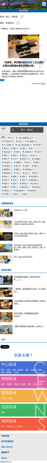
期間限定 (7, 169)
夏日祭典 (7, 152)
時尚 (27, 162)
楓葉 (17, 169)
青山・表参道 (18, 370)
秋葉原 (9, 384)
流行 (26, 173)
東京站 (17, 384)
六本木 (16, 372)
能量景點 (34, 180)
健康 (5, 148)
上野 (3, 384)
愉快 (5, 159)
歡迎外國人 (28, 169)
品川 (3, 426)
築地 (29, 384)
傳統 (14, 148)
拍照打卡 (25, 159)
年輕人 (24, 155)
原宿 (8, 370)
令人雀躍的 (8, 145)
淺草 (40, 384)
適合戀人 (7, 190)
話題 (14, 183)
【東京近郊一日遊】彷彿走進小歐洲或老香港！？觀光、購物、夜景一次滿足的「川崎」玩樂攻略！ (29, 247)
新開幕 (18, 162)
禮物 (23, 176)
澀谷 (27, 370)
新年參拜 (7, 162)
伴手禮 (37, 145)
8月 (11, 138)
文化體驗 (37, 159)
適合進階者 (19, 190)
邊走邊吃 (32, 190)
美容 (14, 180)
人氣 (19, 141)
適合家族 (37, 187)
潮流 (35, 173)
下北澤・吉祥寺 (7, 398)
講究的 (24, 183)
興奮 (5, 183)
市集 (5, 155)
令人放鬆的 (30, 141)
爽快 (5, 176)
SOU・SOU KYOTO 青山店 (23, 257)
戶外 (14, 159)
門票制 (6, 194)
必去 (33, 155)
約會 (5, 180)
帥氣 (14, 155)
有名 (17, 166)
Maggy (43, 83)
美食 (23, 180)
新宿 (3, 370)
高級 (24, 194)
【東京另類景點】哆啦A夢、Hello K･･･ (29, 326)
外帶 (17, 152)
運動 (5, 187)
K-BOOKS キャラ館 (20, 210)
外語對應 (28, 152)
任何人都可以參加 (23, 145)
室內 (38, 152)
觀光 (2, 80)
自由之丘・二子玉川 (15, 426)
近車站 (34, 183)
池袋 (3, 412)
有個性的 (7, 166)
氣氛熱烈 (7, 173)
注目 (17, 173)
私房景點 (34, 176)
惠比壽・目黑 (37, 370)
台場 (35, 384)
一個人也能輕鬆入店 (24, 138)
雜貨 (15, 194)
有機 (26, 166)
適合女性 (25, 187)
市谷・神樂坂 (6, 372)
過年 (14, 187)
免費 (23, 148)
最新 (36, 162)
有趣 (35, 166)
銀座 (23, 384)
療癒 (14, 176)
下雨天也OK (8, 141)
